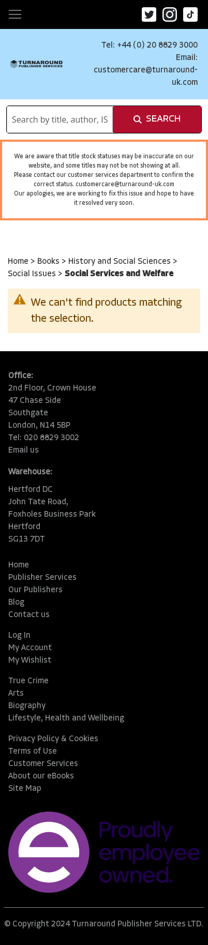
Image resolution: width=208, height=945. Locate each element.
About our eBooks (41, 776)
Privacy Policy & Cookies (53, 739)
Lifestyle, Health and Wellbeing (66, 718)
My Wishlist (29, 660)
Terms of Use (32, 751)
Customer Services (43, 764)
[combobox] (60, 119)
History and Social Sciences (120, 262)
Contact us (29, 615)
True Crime (28, 681)
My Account (30, 648)
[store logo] (36, 64)
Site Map (24, 789)
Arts (16, 693)
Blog (16, 602)
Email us (23, 450)
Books (49, 262)
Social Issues (33, 274)
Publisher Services (42, 578)
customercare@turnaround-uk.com (125, 185)
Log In (19, 636)
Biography (27, 706)
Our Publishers (35, 590)
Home (19, 262)
